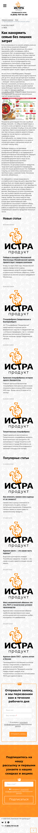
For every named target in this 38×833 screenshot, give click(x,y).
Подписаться (19, 799)
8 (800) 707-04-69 (19, 15)
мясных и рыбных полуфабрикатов (13, 91)
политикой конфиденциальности (16, 723)
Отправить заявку (18, 734)
